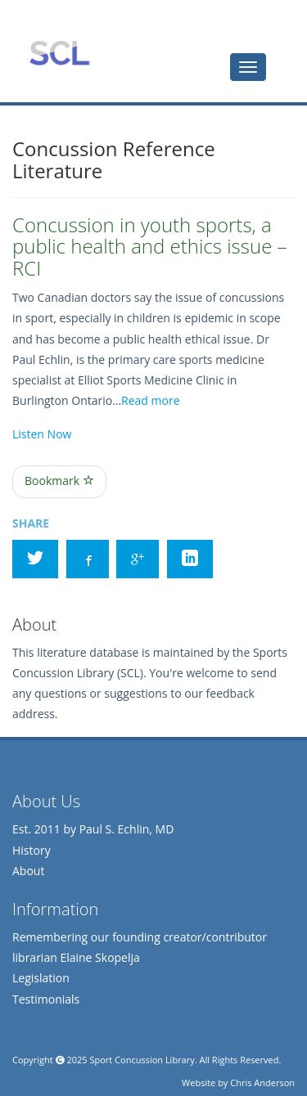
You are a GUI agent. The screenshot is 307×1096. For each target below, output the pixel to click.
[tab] (248, 67)
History (31, 850)
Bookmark (59, 480)
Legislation (41, 978)
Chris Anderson (262, 1082)
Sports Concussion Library (59, 53)
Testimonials (45, 999)
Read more (150, 400)
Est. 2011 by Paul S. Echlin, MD (93, 829)
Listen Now (41, 434)
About (28, 870)
